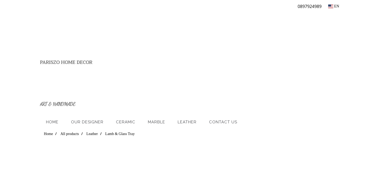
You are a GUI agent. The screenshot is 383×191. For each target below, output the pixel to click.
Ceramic (125, 122)
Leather (187, 122)
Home (52, 122)
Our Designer (87, 122)
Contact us (223, 122)
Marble (156, 122)
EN (333, 6)
